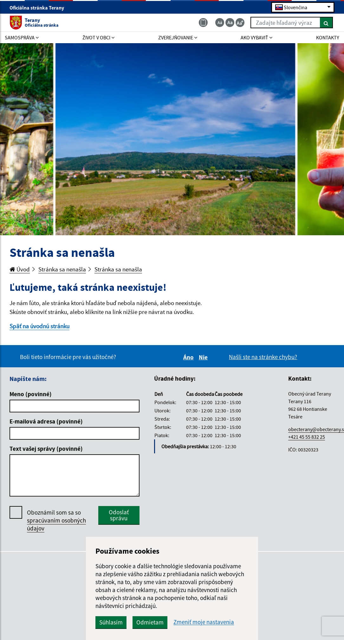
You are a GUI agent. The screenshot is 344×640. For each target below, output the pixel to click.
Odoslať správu (119, 515)
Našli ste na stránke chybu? (263, 357)
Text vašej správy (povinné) (46, 448)
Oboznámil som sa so (56, 520)
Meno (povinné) (31, 394)
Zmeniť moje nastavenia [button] (203, 622)
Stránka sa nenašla (62, 269)
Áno (189, 357)
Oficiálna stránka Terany (39, 7)
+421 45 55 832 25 (306, 437)
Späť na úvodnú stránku (39, 326)
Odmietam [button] (150, 622)
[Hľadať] (326, 22)
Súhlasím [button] (111, 622)
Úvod (20, 269)
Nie (204, 357)
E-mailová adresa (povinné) (46, 421)
